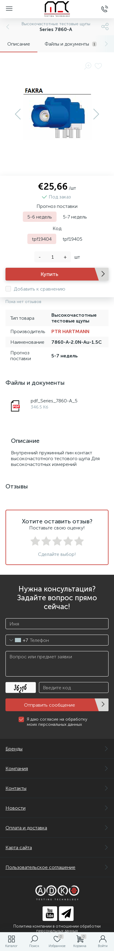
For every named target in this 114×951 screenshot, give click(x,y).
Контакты (57, 788)
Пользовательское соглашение (57, 867)
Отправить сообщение (49, 705)
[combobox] (17, 640)
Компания (57, 768)
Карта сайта (57, 847)
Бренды (57, 749)
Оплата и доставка (57, 828)
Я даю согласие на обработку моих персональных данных (57, 722)
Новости (57, 808)
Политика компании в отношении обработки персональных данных (57, 928)
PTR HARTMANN (70, 331)
